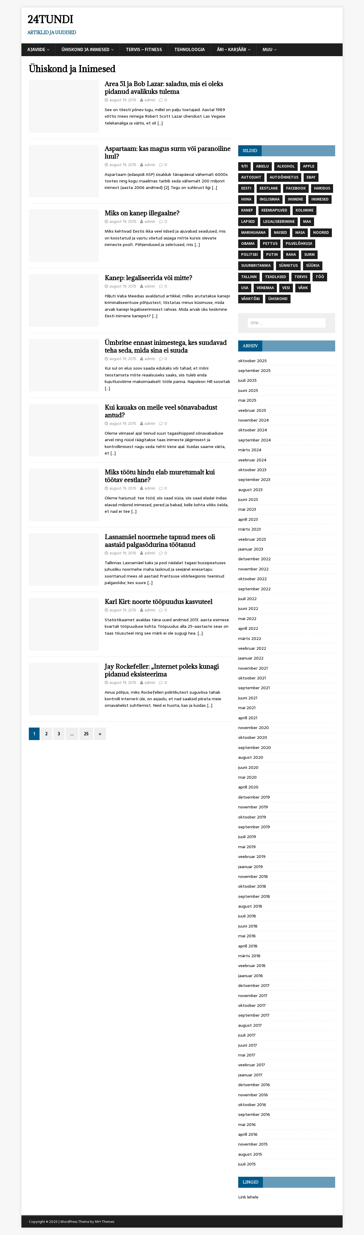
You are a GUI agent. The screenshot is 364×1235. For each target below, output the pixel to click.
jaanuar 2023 (250, 549)
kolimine (304, 210)
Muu (267, 49)
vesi (286, 288)
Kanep (247, 210)
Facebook (296, 188)
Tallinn (249, 277)
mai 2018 (247, 936)
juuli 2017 (246, 1035)
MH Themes (104, 1222)
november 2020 (253, 727)
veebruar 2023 (252, 539)
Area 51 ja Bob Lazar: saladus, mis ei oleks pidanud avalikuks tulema (164, 88)
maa (307, 222)
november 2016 (253, 1095)
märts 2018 (249, 955)
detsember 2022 (254, 559)
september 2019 (254, 827)
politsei (249, 255)
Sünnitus (288, 266)
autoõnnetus (284, 177)
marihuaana (253, 233)
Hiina (246, 199)
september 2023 (254, 479)
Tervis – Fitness (144, 49)
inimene (295, 199)
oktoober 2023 (252, 469)
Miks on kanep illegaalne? (142, 213)
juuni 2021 (247, 698)
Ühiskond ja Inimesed (85, 49)
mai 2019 (247, 846)
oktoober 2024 (252, 430)
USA (244, 288)
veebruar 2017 (251, 1064)
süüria (312, 266)
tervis (300, 277)
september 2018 (254, 896)
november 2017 (252, 995)
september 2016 (254, 1114)
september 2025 (254, 370)
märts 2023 (249, 529)
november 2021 (253, 668)
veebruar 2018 (252, 965)
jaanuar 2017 (250, 1075)
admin (150, 100)
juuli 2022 (247, 598)
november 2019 (253, 807)
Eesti (246, 188)
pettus (270, 244)
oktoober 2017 (252, 1005)
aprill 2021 (247, 717)
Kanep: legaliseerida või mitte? (148, 278)
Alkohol (286, 166)
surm (309, 255)
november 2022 (253, 569)
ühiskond (278, 299)
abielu (262, 166)
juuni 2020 (248, 767)
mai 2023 (247, 509)
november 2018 (253, 876)
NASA (300, 233)
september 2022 (254, 589)
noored (321, 233)
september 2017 (253, 1015)
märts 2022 (249, 638)
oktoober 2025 (252, 360)
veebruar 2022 (252, 648)
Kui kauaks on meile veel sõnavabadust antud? (161, 411)
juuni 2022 (248, 608)
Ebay (311, 177)
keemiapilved (274, 210)
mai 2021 (246, 707)
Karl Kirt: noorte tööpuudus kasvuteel (158, 602)
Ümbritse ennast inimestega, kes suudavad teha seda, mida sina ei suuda (166, 346)
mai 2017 (246, 1055)
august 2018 (250, 906)
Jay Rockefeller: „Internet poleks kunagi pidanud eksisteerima (162, 670)
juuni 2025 (248, 390)
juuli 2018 (247, 916)
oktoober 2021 (252, 678)
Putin (272, 255)
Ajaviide (36, 49)
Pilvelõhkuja (299, 244)
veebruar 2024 (252, 460)
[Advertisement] (286, 101)
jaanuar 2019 (250, 866)
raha (291, 255)
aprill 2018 (248, 946)
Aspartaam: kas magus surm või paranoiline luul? (167, 152)
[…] (160, 123)
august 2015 (250, 1154)
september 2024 (254, 440)
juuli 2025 (247, 380)
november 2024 (253, 420)
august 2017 (250, 1025)
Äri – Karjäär (231, 49)
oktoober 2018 (252, 886)
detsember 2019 (254, 797)
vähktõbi (250, 299)
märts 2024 (249, 450)
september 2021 (254, 687)
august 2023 (250, 489)
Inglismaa (270, 199)
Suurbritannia (256, 266)
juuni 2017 (247, 1045)
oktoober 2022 (252, 578)
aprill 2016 (248, 1134)
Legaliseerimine (279, 222)
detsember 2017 (253, 985)
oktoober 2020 (252, 737)
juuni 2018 (248, 926)
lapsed (248, 222)
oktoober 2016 (252, 1104)
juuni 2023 (248, 499)
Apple (308, 166)
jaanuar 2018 (250, 975)
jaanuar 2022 (250, 658)
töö (320, 277)
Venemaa (265, 288)
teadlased (275, 277)
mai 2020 (247, 777)
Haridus (322, 188)
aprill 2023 (248, 519)
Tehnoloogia (189, 49)
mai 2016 (247, 1124)
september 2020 (254, 747)
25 (86, 734)
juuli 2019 (247, 836)
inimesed (320, 199)
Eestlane (269, 188)
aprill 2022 (248, 628)
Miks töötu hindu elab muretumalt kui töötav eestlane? (160, 476)
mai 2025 (247, 400)
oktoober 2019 (252, 817)
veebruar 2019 (252, 856)
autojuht (251, 177)
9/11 (244, 166)
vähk (303, 288)
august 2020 (250, 757)
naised (280, 233)
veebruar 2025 (252, 410)
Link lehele (248, 1197)
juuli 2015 (247, 1164)
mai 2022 (247, 618)
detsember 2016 (254, 1084)
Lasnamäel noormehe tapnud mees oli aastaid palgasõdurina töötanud (160, 541)
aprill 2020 (248, 787)
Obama (248, 244)
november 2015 (253, 1144)
